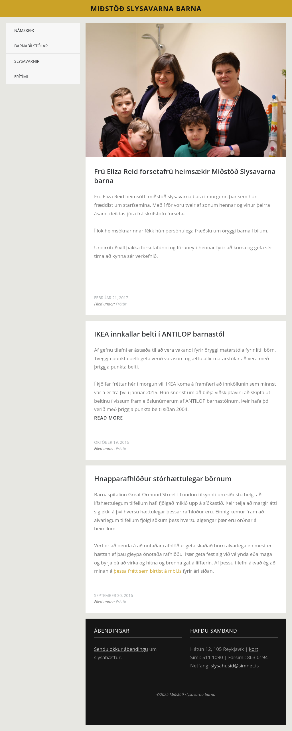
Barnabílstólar (31, 45)
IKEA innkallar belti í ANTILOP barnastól (159, 334)
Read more (108, 418)
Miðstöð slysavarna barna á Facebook (218, 681)
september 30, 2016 (113, 595)
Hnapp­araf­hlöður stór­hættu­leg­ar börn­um (163, 478)
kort (253, 649)
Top (186, 711)
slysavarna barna (146, 8)
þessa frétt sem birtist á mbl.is (148, 571)
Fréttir (121, 304)
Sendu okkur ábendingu (121, 649)
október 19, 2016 (111, 442)
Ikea (181, 681)
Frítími (21, 76)
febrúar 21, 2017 (111, 297)
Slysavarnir (26, 61)
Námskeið (24, 30)
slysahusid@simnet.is (235, 665)
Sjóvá (148, 681)
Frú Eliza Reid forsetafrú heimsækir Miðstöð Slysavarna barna (185, 176)
